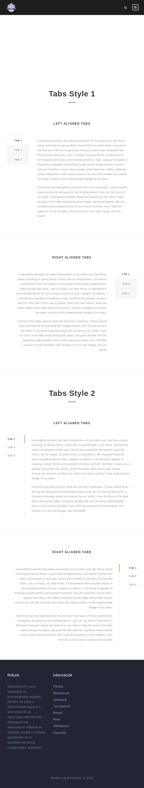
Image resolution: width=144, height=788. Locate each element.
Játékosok (60, 699)
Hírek (56, 719)
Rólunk (57, 712)
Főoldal (58, 686)
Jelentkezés (61, 726)
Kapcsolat (59, 732)
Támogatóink (61, 706)
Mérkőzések (61, 693)
